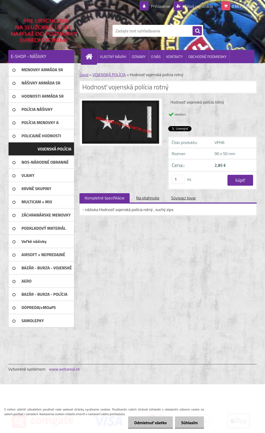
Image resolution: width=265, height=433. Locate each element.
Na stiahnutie (147, 198)
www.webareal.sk (64, 369)
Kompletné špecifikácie (104, 198)
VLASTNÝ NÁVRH (113, 56)
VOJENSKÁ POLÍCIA (109, 74)
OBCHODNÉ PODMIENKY (207, 56)
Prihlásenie (160, 6)
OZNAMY (139, 56)
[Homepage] (91, 56)
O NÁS (156, 56)
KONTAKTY (174, 56)
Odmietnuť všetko (149, 423)
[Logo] (43, 31)
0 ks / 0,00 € (243, 6)
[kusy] (178, 179)
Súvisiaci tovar (183, 198)
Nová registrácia (198, 6)
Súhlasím (189, 423)
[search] (197, 31)
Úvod (84, 74)
